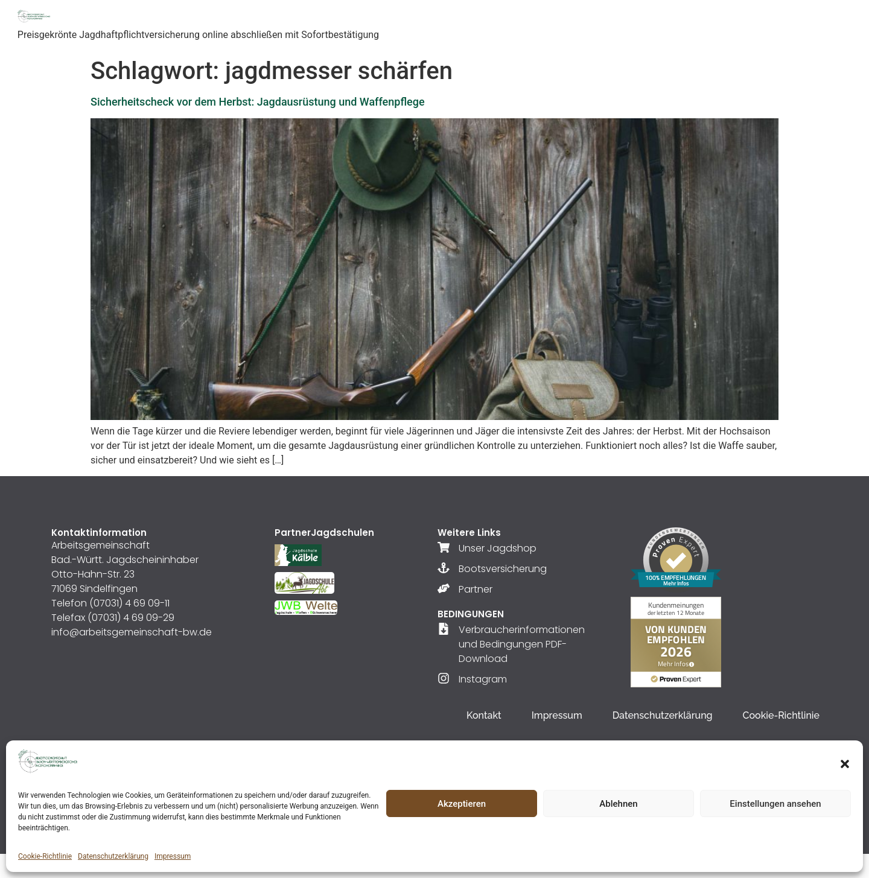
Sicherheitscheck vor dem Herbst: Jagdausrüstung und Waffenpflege (258, 101)
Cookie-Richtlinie (45, 856)
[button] (845, 764)
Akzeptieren (462, 803)
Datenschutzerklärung (113, 856)
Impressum (172, 856)
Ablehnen (618, 803)
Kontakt (483, 715)
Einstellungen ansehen (775, 803)
